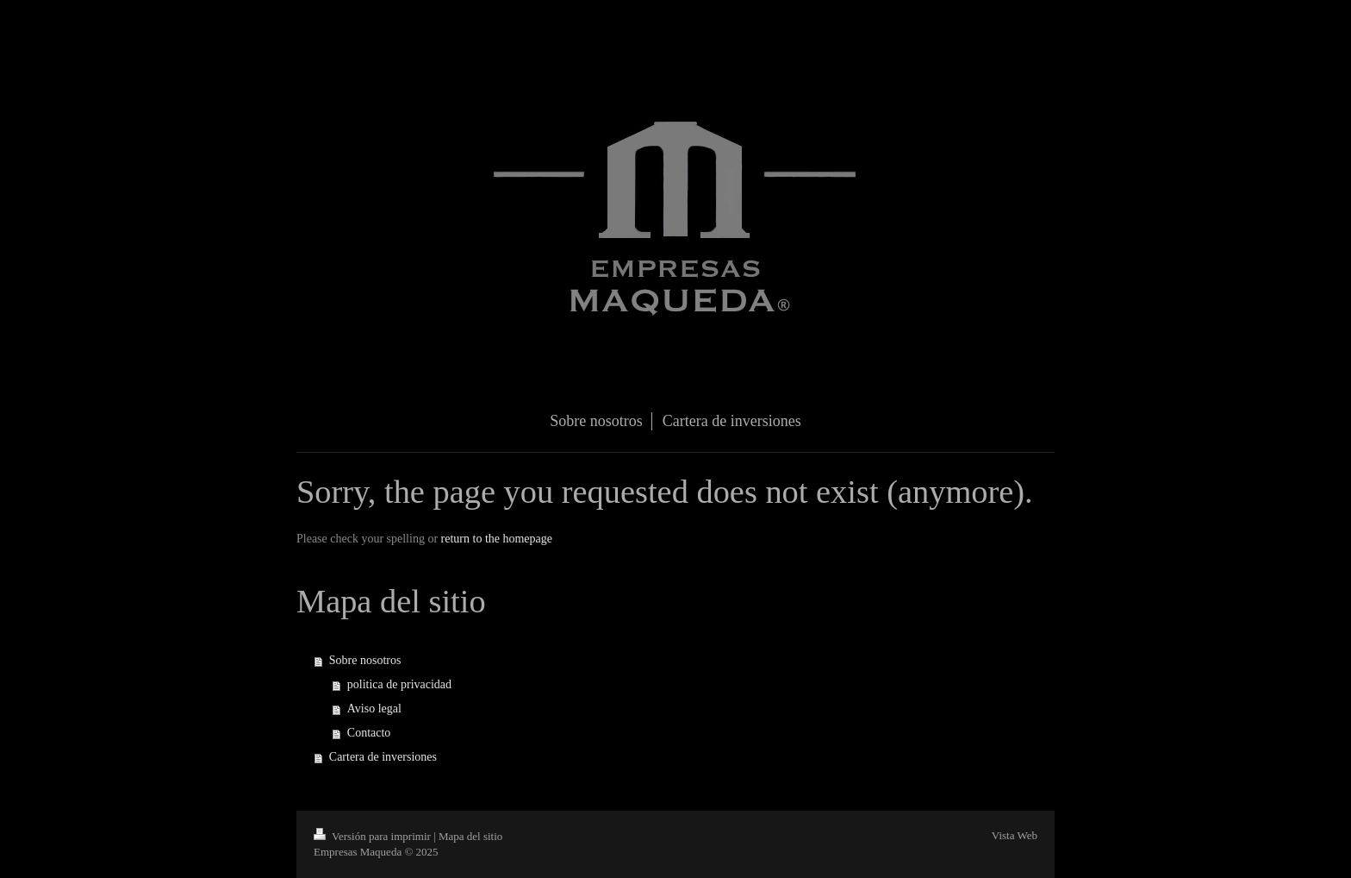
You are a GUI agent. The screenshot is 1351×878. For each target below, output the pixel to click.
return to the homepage (496, 538)
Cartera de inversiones (383, 756)
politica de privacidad (399, 684)
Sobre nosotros (365, 660)
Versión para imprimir (373, 836)
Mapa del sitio (470, 836)
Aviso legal (374, 708)
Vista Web (1014, 835)
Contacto (369, 732)
